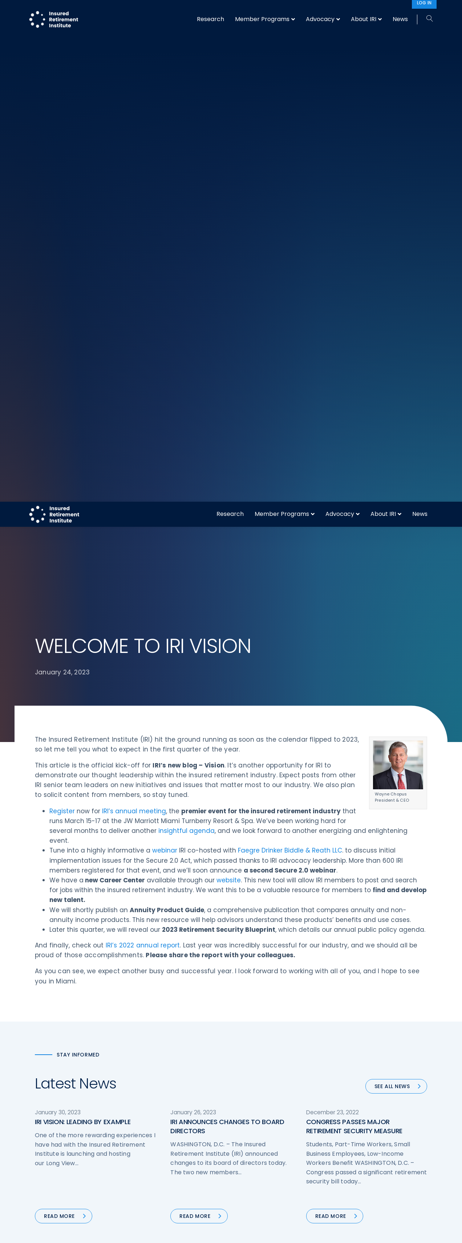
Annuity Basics (256, 1114)
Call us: (44, 1159)
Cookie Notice (357, 1155)
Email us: (46, 1171)
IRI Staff (349, 1100)
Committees (254, 1141)
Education (149, 1155)
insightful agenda (186, 318)
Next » (317, 757)
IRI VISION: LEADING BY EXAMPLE (82, 609)
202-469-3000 (93, 1159)
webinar (164, 338)
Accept (309, 1231)
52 (217, 757)
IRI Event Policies (360, 1127)
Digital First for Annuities (268, 1100)
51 (202, 757)
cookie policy (280, 1231)
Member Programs (282, 12)
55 (265, 757)
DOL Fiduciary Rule (261, 1087)
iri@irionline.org (96, 1171)
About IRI (383, 12)
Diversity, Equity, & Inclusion (171, 1114)
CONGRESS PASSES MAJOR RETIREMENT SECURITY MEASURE (354, 614)
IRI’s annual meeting (134, 298)
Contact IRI (354, 1114)
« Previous (151, 757)
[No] (453, 1231)
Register (62, 298)
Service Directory (259, 1168)
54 (248, 757)
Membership (254, 1155)
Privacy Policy (357, 1141)
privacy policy (242, 1231)
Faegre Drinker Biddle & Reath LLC (290, 338)
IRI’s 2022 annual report (143, 433)
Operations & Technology (169, 1100)
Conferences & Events (165, 1127)
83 (295, 757)
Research (230, 12)
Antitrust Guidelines (364, 1168)
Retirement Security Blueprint (275, 1127)
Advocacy (339, 12)
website (228, 368)
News (419, 12)
